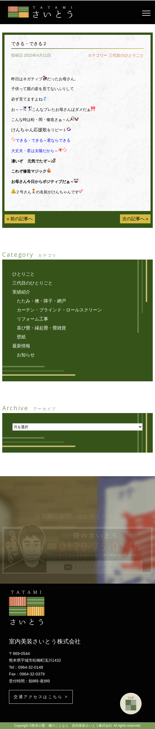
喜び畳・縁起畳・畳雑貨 (41, 327)
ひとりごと (23, 274)
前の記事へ (21, 218)
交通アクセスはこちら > (41, 696)
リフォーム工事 (32, 319)
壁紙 (21, 336)
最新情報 (21, 345)
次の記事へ (133, 218)
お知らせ (26, 354)
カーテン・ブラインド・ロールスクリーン (59, 310)
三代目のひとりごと (126, 55)
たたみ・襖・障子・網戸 (41, 301)
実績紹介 (21, 292)
